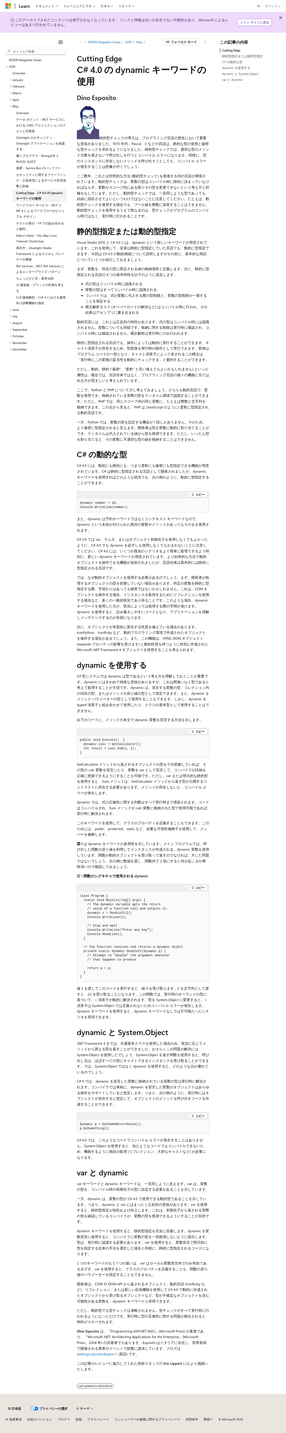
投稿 (79, 1419)
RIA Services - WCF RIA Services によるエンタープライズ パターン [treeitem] (40, 269)
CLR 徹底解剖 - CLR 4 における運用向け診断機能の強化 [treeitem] (41, 300)
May (139, 42)
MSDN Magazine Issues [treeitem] (25, 60)
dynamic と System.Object (240, 74)
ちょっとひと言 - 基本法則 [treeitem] (35, 278)
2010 (128, 42)
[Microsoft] (8, 6)
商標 (207, 1419)
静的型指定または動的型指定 (242, 56)
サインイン (273, 6)
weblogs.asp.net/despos (95, 1354)
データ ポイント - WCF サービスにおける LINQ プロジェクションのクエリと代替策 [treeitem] (41, 125)
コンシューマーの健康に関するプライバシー (145, 1419)
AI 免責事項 (13, 1419)
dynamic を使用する (236, 68)
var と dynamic (232, 79)
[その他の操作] (205, 42)
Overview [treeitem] (19, 73)
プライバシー (96, 1419)
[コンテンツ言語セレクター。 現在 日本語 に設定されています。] (14, 1408)
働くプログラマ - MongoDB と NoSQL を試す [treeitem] (37, 159)
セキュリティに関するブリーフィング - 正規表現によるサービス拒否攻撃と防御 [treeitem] (41, 180)
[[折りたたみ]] (60, 42)
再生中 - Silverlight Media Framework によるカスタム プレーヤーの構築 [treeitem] (40, 253)
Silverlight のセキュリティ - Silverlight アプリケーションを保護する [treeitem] (40, 143)
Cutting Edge (231, 50)
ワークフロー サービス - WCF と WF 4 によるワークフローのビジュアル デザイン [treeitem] (40, 211)
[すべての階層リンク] (81, 42)
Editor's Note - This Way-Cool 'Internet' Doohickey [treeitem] (36, 238)
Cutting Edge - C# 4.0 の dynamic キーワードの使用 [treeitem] (39, 196)
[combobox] (35, 51)
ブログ (62, 1419)
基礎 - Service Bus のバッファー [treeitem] (38, 168)
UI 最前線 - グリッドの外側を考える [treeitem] (40, 288)
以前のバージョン (39, 1419)
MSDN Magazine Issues (104, 42)
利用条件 (192, 1419)
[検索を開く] (258, 6)
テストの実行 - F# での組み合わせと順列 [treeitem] (40, 226)
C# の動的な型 (232, 62)
